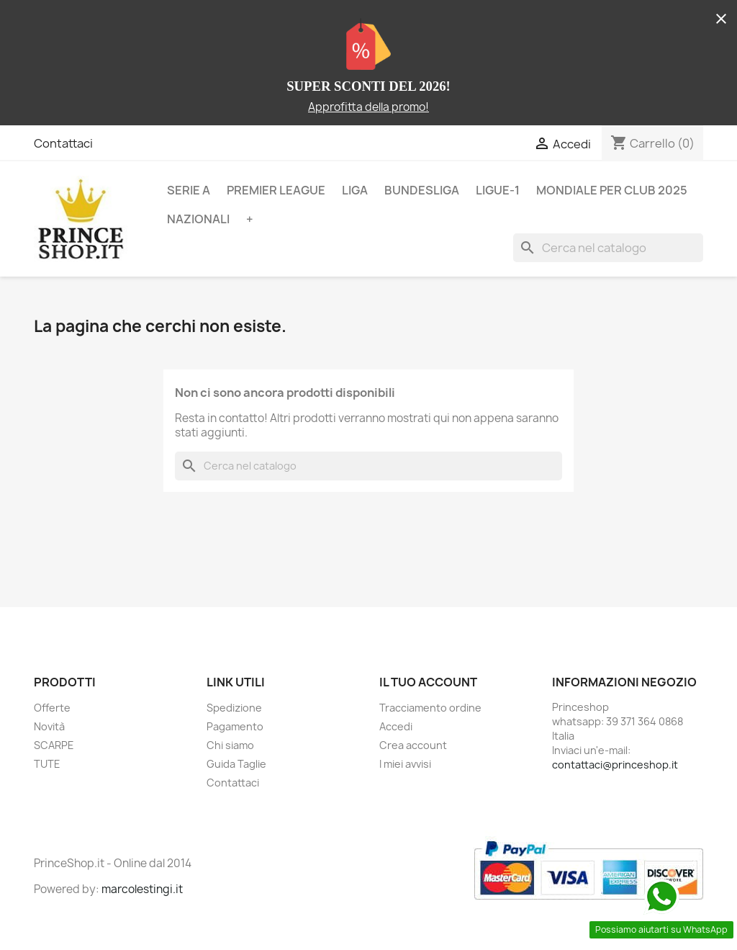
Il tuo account (428, 682)
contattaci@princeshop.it (615, 764)
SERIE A (188, 190)
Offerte (52, 707)
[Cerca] (608, 247)
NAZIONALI (198, 219)
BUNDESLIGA (421, 190)
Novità (49, 726)
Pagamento (235, 726)
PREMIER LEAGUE (276, 190)
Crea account (413, 745)
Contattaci (63, 143)
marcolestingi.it (142, 889)
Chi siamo (230, 745)
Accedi (395, 726)
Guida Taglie (236, 764)
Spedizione (234, 707)
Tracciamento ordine (430, 707)
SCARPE (54, 745)
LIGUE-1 (498, 190)
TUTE (47, 764)
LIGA (355, 190)
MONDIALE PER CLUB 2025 (611, 190)
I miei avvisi (405, 764)
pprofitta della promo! (372, 107)
